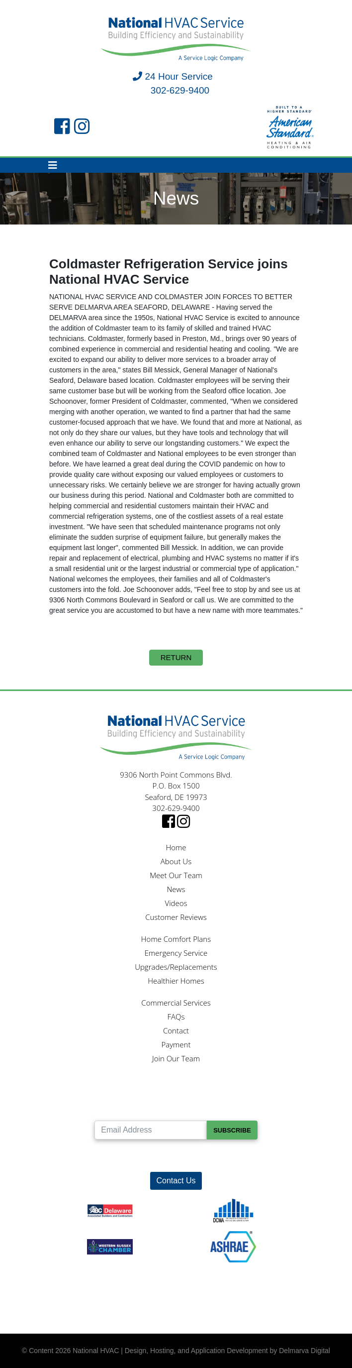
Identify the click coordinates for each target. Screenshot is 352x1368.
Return (176, 657)
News (176, 889)
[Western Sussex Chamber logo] (110, 1242)
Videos (176, 903)
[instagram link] (82, 126)
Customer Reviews (176, 917)
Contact (176, 1030)
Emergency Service (176, 953)
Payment (176, 1044)
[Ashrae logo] (233, 1242)
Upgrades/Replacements (176, 967)
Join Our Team (176, 1058)
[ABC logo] (110, 1206)
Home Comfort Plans (176, 939)
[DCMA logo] (233, 1206)
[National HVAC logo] (176, 39)
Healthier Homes (176, 981)
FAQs (176, 1017)
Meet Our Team (176, 875)
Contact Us (175, 1180)
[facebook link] (62, 126)
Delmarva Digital (304, 1351)
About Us (176, 861)
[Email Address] (150, 1130)
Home (176, 847)
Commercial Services (175, 1003)
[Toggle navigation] (53, 165)
